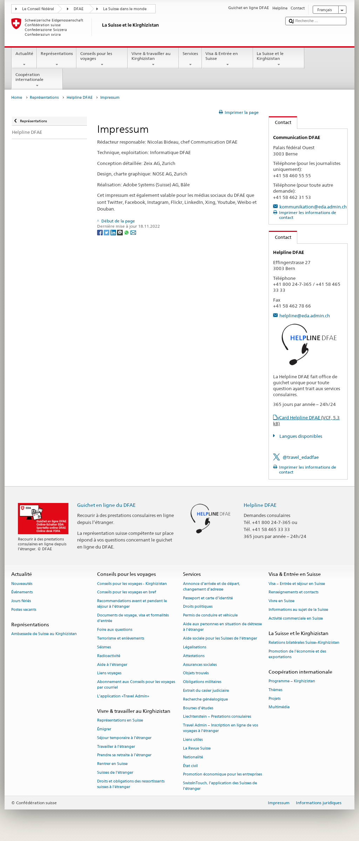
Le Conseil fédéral (38, 9)
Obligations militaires (202, 682)
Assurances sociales (200, 664)
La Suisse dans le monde (125, 9)
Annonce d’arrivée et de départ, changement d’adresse (211, 586)
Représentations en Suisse (120, 720)
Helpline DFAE (80, 97)
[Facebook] (100, 232)
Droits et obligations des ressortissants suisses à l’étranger (130, 784)
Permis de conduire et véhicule (210, 615)
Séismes (104, 647)
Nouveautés (21, 583)
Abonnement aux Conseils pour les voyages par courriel (136, 685)
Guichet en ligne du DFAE (106, 505)
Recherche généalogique (205, 699)
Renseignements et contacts (293, 592)
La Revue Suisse (197, 748)
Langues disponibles (300, 436)
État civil (190, 766)
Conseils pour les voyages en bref (126, 592)
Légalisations (194, 647)
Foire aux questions (114, 630)
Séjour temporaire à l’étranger (124, 738)
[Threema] (120, 232)
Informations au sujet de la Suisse (298, 610)
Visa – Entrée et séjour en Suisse (297, 583)
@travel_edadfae (301, 457)
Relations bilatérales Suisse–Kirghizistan (304, 642)
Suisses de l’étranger (115, 772)
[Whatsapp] (127, 232)
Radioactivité (108, 656)
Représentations (56, 59)
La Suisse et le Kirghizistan (278, 59)
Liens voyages (109, 673)
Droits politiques (197, 607)
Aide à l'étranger (112, 664)
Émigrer (104, 729)
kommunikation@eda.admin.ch (313, 206)
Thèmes (275, 690)
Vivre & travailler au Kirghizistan (153, 59)
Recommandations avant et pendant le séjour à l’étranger (132, 604)
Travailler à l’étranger (116, 746)
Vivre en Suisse (281, 601)
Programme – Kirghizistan (292, 681)
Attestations (193, 656)
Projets (274, 698)
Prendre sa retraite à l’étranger (124, 755)
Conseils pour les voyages (102, 59)
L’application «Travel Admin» (123, 696)
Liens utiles (193, 740)
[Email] (133, 232)
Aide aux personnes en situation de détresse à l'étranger (222, 627)
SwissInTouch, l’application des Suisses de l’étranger (220, 786)
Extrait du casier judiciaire (206, 690)
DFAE (78, 9)
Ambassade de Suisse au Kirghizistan (44, 634)
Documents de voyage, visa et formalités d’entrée (133, 618)
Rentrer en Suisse (112, 764)
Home (16, 97)
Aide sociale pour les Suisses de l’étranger (220, 638)
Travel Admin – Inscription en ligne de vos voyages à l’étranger (220, 728)
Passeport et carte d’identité (208, 598)
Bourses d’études (198, 708)
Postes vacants (23, 610)
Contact (280, 122)
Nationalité (193, 757)
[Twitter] (107, 232)
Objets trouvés (196, 673)
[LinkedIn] (113, 232)
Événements (22, 592)
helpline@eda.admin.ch (304, 315)
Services (190, 59)
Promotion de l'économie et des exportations (297, 654)
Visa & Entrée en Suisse (227, 59)
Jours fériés (21, 601)
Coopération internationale (37, 80)
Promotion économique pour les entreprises (222, 774)
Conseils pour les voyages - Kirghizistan (132, 583)
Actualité (24, 59)
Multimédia (279, 707)
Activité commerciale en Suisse (296, 618)
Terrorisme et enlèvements (120, 638)
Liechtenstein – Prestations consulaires (217, 717)
